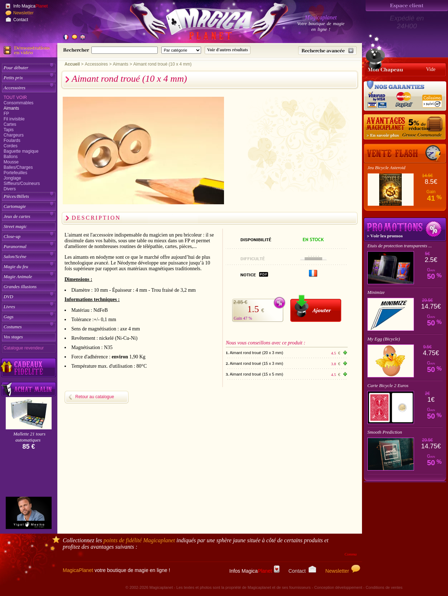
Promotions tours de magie (405, 229)
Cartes (10, 124)
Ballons (11, 156)
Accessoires (14, 87)
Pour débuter (16, 67)
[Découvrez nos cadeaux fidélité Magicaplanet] (28, 367)
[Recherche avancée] (327, 50)
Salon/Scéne (15, 256)
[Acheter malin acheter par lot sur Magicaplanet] (28, 389)
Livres (9, 306)
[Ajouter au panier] (315, 308)
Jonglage (12, 178)
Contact (20, 19)
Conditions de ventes (384, 587)
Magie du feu (16, 266)
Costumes (13, 326)
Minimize (376, 292)
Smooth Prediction (384, 432)
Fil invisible (14, 118)
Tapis (9, 129)
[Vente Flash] (405, 153)
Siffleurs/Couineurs (22, 183)
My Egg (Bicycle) (383, 339)
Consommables (18, 102)
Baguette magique (21, 151)
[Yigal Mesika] (29, 513)
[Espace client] (407, 5)
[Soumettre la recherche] (228, 50)
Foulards (12, 140)
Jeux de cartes (17, 216)
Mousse (11, 162)
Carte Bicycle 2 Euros (388, 385)
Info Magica (30, 6)
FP (6, 113)
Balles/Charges (18, 167)
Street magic (15, 226)
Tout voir (15, 97)
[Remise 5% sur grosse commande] (405, 127)
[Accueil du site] (200, 23)
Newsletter (23, 12)
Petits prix (13, 77)
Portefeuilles (15, 172)
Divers (10, 188)
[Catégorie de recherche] (181, 50)
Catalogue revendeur (24, 348)
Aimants (11, 108)
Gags (8, 316)
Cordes (11, 145)
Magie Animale (18, 276)
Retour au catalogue (94, 396)
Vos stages (13, 336)
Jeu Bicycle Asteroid (386, 167)
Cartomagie (15, 206)
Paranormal (15, 246)
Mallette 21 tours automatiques (29, 437)
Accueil (72, 64)
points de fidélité (139, 540)
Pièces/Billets (16, 196)
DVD (8, 296)
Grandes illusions (20, 286)
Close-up (12, 236)
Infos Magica (254, 571)
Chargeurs (14, 135)
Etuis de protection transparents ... (399, 245)
